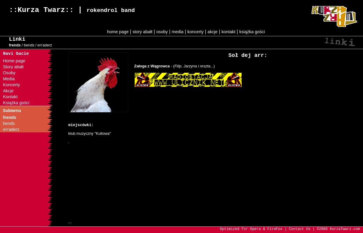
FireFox (274, 229)
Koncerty (11, 84)
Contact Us (299, 229)
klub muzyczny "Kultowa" (89, 133)
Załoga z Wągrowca (152, 66)
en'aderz (44, 45)
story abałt (142, 31)
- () (192, 66)
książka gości (252, 31)
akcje (212, 31)
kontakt (228, 31)
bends (29, 45)
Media (9, 78)
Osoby (9, 72)
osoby (162, 31)
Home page (14, 60)
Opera (255, 229)
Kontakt (10, 96)
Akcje (8, 90)
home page (118, 31)
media (177, 31)
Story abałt (13, 66)
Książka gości (16, 102)
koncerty (195, 31)
